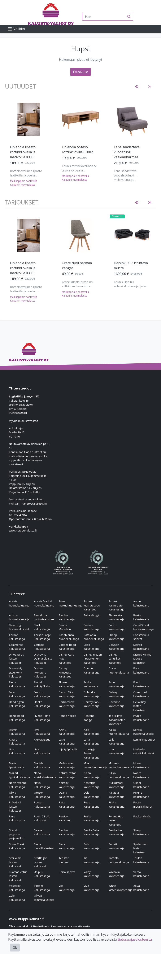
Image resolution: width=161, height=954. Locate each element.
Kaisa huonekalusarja (119, 732)
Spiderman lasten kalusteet (140, 848)
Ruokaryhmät (142, 816)
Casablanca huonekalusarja (69, 637)
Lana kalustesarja (92, 742)
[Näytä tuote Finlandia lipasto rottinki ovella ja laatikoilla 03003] (28, 119)
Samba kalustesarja (67, 832)
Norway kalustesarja (67, 785)
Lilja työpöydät (68, 749)
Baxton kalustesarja (141, 617)
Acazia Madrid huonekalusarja (44, 603)
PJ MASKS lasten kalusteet (15, 806)
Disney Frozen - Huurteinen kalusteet (93, 659)
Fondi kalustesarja (141, 684)
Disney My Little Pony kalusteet (15, 672)
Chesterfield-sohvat (141, 637)
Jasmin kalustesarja (17, 732)
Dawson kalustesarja (117, 647)
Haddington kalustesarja (17, 704)
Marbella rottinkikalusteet (143, 751)
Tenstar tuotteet (64, 860)
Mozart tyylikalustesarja (19, 775)
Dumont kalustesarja (92, 670)
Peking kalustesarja (141, 795)
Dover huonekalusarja (119, 670)
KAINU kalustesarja (67, 732)
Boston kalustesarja (92, 627)
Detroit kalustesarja (141, 647)
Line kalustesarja (17, 751)
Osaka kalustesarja (67, 795)
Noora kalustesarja (141, 775)
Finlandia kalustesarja (92, 694)
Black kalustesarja (42, 627)
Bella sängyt (91, 615)
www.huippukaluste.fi (23, 530)
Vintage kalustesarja (42, 888)
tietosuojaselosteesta (135, 939)
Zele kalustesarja (17, 898)
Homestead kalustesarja (17, 718)
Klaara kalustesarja (17, 742)
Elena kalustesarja (17, 684)
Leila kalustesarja (117, 742)
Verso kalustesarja (141, 874)
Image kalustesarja (141, 718)
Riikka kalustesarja (117, 804)
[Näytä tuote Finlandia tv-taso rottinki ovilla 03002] (80, 119)
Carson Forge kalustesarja (42, 637)
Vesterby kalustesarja (17, 888)
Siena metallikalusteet (44, 846)
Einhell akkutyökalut (42, 684)
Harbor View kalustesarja (67, 704)
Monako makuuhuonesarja (120, 765)
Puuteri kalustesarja (42, 804)
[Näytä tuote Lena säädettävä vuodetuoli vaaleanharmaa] (132, 119)
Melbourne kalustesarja (67, 765)
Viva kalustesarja (92, 888)
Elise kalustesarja (141, 670)
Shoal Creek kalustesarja (17, 846)
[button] (136, 87)
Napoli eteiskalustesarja (45, 775)
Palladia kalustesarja (117, 795)
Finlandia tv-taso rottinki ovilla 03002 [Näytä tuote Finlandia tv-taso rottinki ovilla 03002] (77, 149)
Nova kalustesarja (42, 785)
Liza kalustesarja (42, 751)
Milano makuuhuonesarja (95, 765)
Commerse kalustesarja (17, 647)
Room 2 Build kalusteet (42, 818)
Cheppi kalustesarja (117, 637)
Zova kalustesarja (141, 888)
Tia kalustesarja (92, 860)
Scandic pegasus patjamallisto (17, 834)
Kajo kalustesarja (92, 732)
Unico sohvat (67, 872)
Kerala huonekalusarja (143, 732)
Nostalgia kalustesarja (92, 785)
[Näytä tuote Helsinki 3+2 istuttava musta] (132, 235)
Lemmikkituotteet (144, 739)
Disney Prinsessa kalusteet (65, 672)
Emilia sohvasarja (91, 684)
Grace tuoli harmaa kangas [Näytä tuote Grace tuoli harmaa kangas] (77, 265)
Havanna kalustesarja (117, 704)
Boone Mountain (65, 627)
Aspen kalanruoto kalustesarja (117, 605)
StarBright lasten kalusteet (40, 862)
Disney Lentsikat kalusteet (115, 659)
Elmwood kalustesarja (67, 684)
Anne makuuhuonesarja (70, 603)
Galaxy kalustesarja (117, 694)
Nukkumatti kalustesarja (117, 785)
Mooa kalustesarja (141, 765)
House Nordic (67, 716)
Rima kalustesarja (17, 818)
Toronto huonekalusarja (119, 860)
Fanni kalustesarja (117, 684)
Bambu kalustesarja (67, 617)
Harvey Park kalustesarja (92, 704)
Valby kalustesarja (92, 874)
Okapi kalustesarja (141, 785)
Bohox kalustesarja (117, 627)
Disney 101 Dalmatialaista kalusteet (43, 659)
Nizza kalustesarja (92, 775)
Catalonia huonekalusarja (94, 637)
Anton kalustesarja (141, 603)
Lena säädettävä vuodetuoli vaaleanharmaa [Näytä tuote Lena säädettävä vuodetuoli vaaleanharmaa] (127, 152)
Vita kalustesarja (67, 888)
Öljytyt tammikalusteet (44, 898)
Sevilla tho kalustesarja (117, 832)
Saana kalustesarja (42, 832)
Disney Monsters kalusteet (40, 672)
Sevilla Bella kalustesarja (92, 832)
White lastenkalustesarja (120, 888)
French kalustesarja (42, 694)
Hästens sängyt (89, 718)
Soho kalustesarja (92, 846)
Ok (15, 947)
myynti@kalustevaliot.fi (24, 421)
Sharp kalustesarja (141, 832)
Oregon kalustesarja (42, 795)
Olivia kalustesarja (17, 795)
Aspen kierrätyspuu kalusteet (92, 605)
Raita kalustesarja (67, 804)
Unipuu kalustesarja (42, 874)
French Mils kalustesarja (67, 694)
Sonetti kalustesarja (117, 846)
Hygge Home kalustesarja (42, 718)
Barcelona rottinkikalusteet (44, 617)
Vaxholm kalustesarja (117, 874)
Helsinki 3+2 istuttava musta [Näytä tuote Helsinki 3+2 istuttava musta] (131, 265)
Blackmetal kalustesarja (117, 617)
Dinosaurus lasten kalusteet (16, 659)
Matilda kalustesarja (42, 765)
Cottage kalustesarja (42, 647)
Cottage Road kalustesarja (67, 647)
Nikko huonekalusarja (119, 775)
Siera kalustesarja (67, 846)
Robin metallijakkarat (142, 804)
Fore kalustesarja (17, 694)
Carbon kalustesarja (17, 637)
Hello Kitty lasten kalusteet (139, 706)
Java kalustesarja (42, 732)
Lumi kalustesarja (117, 751)
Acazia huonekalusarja (19, 603)
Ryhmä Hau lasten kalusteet (116, 820)
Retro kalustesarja (92, 804)
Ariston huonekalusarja (19, 617)
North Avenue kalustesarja (18, 785)
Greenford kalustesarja (141, 694)
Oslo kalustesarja (92, 795)
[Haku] (129, 17)
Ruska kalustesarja (92, 818)
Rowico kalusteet (65, 818)
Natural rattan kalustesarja (68, 775)
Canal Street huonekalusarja (143, 627)
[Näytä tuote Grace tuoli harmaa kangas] (80, 235)
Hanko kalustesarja (42, 704)
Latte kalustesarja (67, 742)
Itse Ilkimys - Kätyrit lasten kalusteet (117, 720)
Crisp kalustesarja (92, 647)
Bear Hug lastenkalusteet (19, 627)
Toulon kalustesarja (141, 860)
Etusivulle (80, 72)
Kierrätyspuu (42, 739)
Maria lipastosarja (16, 765)
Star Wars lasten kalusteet (15, 862)
